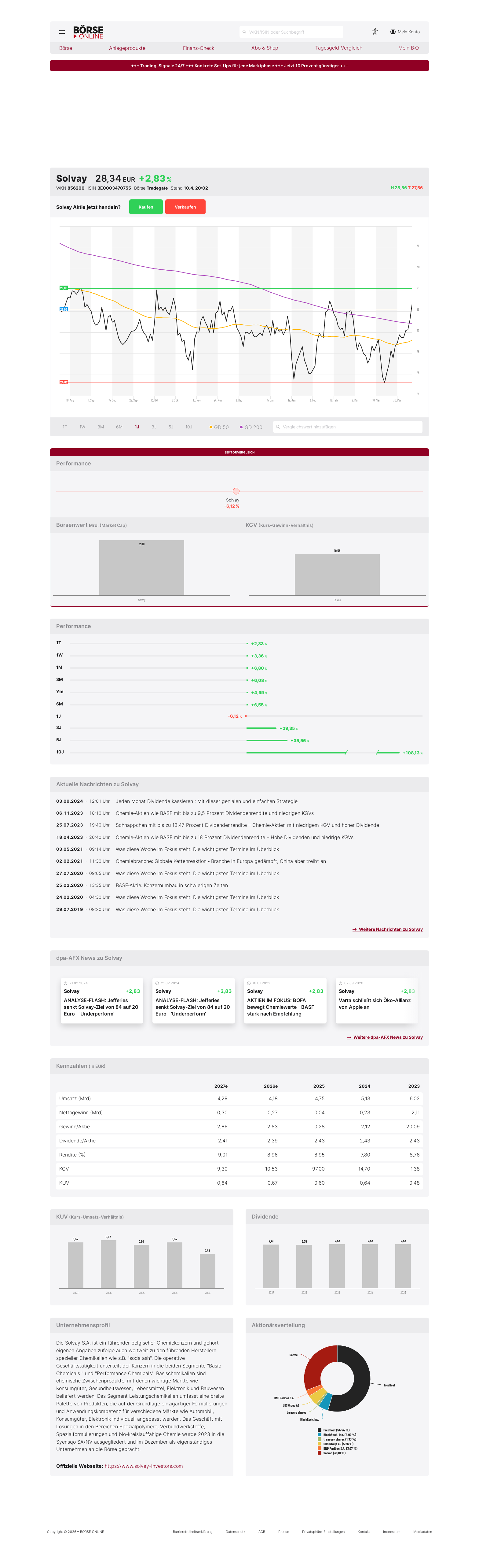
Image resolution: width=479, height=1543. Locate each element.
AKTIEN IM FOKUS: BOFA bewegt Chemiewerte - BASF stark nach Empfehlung (280, 1007)
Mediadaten (422, 1532)
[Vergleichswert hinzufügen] (347, 427)
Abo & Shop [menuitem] (264, 48)
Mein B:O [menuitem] (408, 48)
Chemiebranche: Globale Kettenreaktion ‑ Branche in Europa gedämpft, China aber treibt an (221, 861)
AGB (261, 1532)
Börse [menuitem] (65, 48)
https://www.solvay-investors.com (144, 1466)
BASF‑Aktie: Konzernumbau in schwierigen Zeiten (172, 885)
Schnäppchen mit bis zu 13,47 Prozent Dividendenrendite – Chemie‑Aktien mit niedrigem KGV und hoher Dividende (247, 825)
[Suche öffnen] (291, 32)
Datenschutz (235, 1532)
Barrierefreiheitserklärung (193, 1532)
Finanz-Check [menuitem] (198, 48)
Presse (283, 1532)
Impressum (391, 1532)
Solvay (233, 499)
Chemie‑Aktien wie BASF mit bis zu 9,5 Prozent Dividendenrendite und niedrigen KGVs (215, 813)
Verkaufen (185, 206)
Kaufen (146, 206)
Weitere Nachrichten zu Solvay (388, 929)
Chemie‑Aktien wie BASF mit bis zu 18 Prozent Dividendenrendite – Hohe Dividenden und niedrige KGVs (234, 837)
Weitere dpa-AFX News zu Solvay (385, 1037)
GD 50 (221, 427)
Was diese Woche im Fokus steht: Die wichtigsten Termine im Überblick (197, 849)
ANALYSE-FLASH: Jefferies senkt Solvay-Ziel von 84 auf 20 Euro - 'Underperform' (101, 1007)
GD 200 (253, 427)
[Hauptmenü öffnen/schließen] (62, 31)
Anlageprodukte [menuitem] (127, 48)
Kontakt (364, 1532)
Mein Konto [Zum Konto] (405, 31)
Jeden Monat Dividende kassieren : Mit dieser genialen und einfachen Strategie (207, 801)
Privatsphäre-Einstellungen (323, 1532)
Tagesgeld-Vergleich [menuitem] (338, 48)
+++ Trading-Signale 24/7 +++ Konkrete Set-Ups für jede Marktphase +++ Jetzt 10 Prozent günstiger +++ (239, 65)
